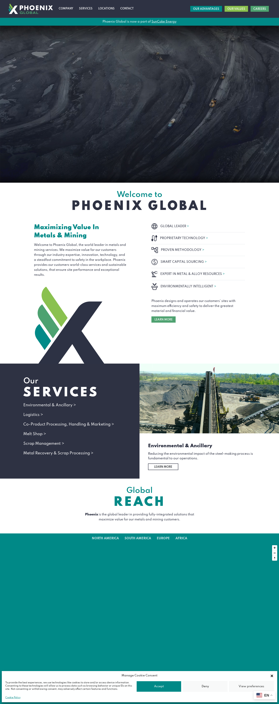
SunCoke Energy (164, 21)
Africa (181, 538)
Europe (163, 538)
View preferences (251, 686)
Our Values (236, 9)
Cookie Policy (12, 698)
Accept (159, 686)
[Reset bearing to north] (274, 558)
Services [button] (86, 8)
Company (66, 8)
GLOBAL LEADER (174, 226)
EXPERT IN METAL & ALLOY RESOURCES (192, 274)
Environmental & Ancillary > (49, 405)
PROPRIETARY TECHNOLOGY (184, 238)
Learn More (163, 467)
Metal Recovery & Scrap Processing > (58, 453)
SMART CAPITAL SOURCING (183, 262)
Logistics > (33, 415)
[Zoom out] (274, 553)
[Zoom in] (274, 547)
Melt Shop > (34, 434)
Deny (205, 686)
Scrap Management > (43, 444)
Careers (259, 9)
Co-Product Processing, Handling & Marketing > (68, 424)
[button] (272, 675)
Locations (106, 8)
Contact (127, 8)
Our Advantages (206, 9)
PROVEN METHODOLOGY (182, 250)
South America (138, 538)
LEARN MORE (163, 319)
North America (105, 538)
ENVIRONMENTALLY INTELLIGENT (188, 286)
